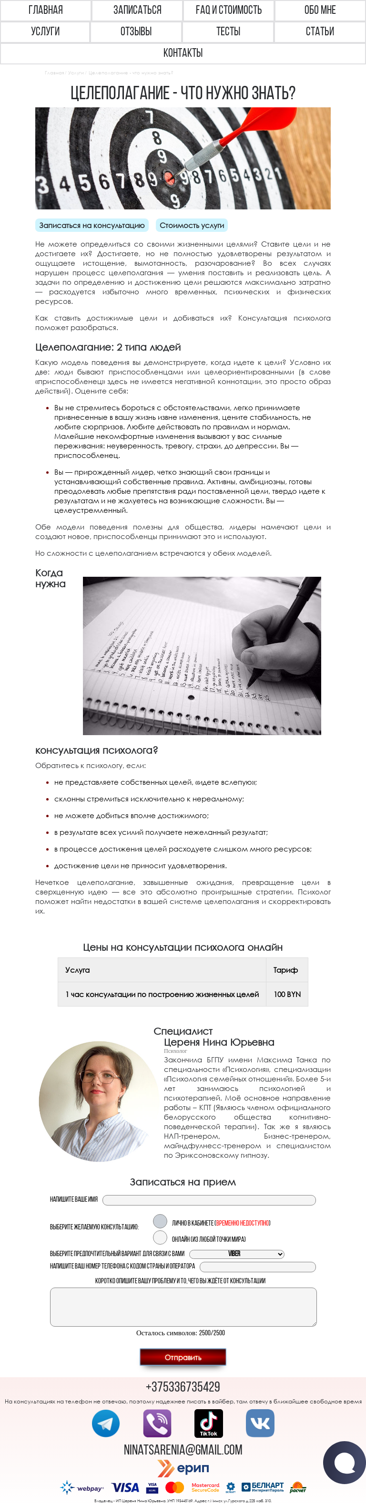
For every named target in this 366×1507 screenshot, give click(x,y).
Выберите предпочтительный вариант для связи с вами (117, 1254)
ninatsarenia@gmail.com (183, 1451)
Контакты (183, 54)
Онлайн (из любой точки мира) (209, 1240)
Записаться (137, 11)
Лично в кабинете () (221, 1223)
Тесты (228, 32)
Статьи (320, 32)
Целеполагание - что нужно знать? (131, 72)
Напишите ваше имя (74, 1200)
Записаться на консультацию (92, 225)
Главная (46, 11)
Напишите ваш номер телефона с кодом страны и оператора (122, 1266)
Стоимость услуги (192, 225)
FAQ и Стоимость (229, 11)
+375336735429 (183, 1388)
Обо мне (320, 11)
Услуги (45, 32)
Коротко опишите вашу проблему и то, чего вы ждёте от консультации (180, 1281)
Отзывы (136, 32)
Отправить (182, 1356)
